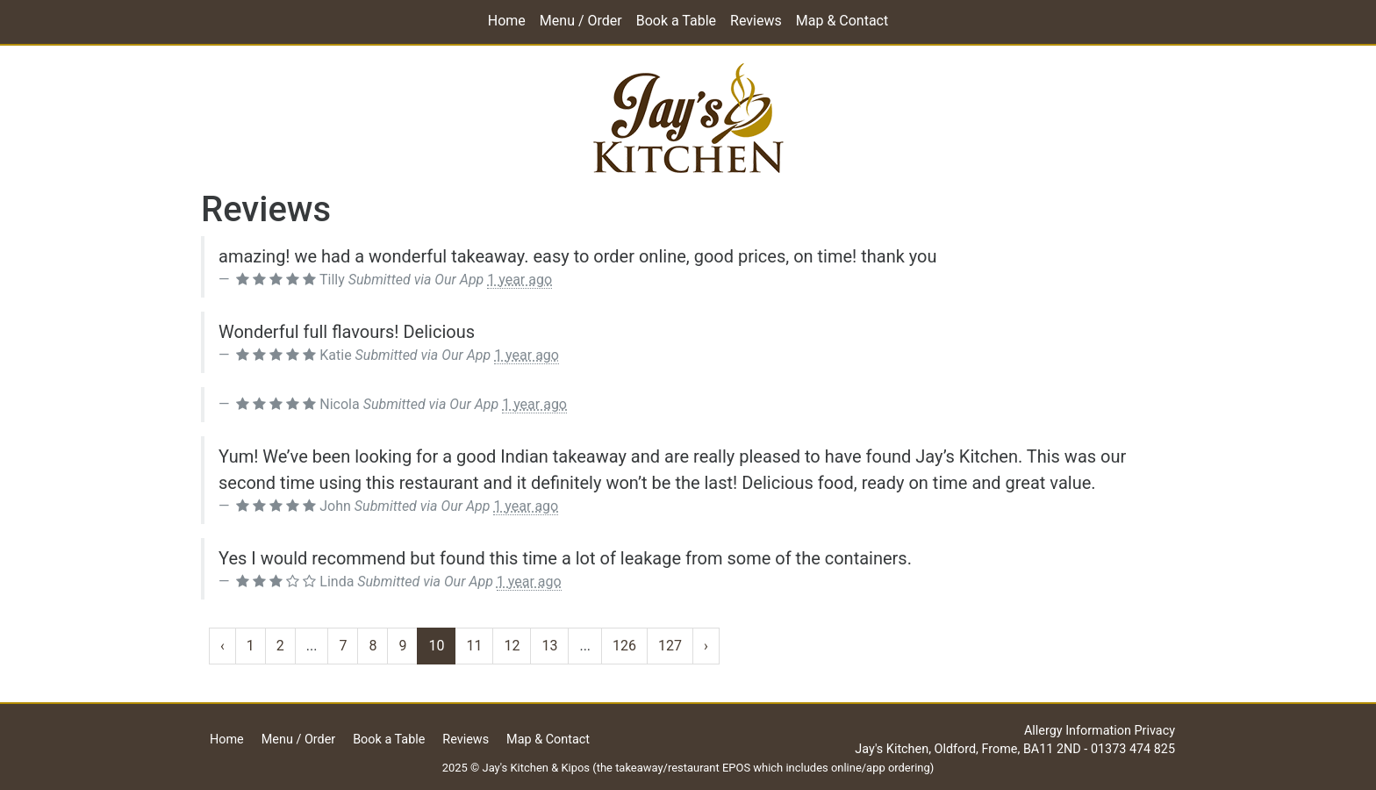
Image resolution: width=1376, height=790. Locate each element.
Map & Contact (842, 20)
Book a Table (676, 20)
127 (670, 645)
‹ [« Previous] (222, 645)
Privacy (1155, 730)
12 (512, 645)
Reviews (756, 20)
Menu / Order (581, 20)
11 (474, 645)
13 (549, 645)
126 (624, 645)
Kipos (575, 767)
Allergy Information (1077, 730)
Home (507, 20)
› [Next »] (706, 645)
